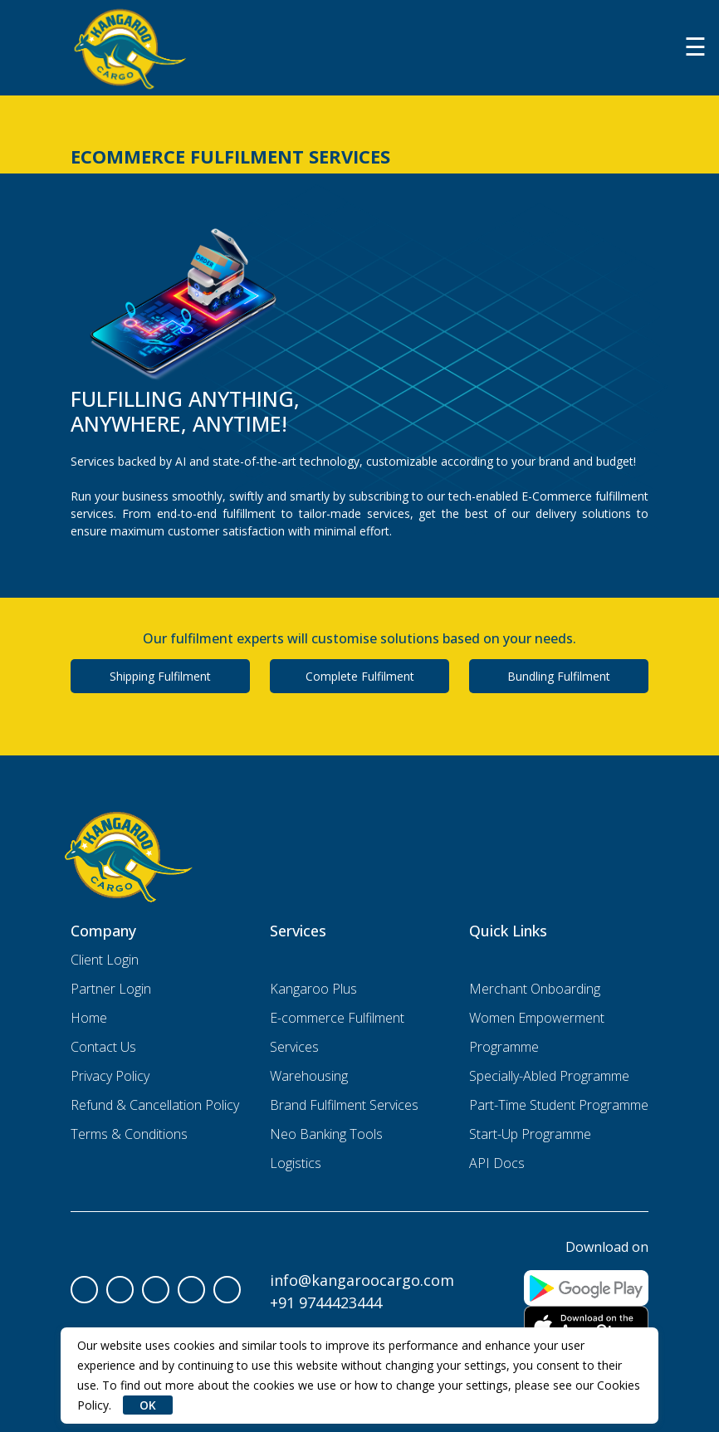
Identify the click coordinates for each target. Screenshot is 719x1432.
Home (89, 1018)
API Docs (497, 1163)
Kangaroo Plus (313, 989)
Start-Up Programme (530, 1134)
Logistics (295, 1163)
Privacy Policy (110, 1076)
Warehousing (309, 1076)
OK (147, 1405)
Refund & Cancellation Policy (155, 1105)
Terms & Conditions (129, 1134)
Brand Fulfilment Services (344, 1105)
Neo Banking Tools (326, 1134)
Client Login (105, 960)
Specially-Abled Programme (549, 1076)
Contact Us (103, 1047)
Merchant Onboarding (534, 989)
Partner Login (111, 989)
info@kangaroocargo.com (362, 1280)
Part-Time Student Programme (558, 1105)
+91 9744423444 (326, 1302)
